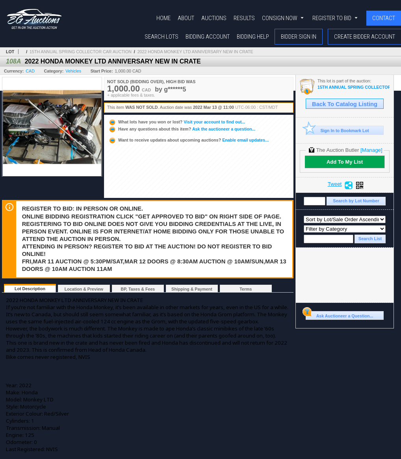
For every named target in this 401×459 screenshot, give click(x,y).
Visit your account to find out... (176, 121)
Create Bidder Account (364, 36)
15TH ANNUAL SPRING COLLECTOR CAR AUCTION (81, 51)
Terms (245, 289)
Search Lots (161, 36)
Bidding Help (253, 36)
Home (163, 18)
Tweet (335, 184)
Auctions (213, 18)
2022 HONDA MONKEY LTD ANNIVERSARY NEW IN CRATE (195, 51)
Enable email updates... (188, 140)
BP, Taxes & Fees (138, 289)
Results (244, 18)
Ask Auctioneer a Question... (339, 314)
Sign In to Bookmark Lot (337, 130)
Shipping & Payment (191, 289)
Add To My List (345, 162)
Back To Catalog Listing (344, 104)
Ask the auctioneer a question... (181, 129)
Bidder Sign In (298, 36)
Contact (383, 18)
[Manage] (371, 150)
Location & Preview (84, 289)
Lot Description (30, 288)
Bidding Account (208, 36)
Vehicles (73, 71)
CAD (30, 71)
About (186, 18)
